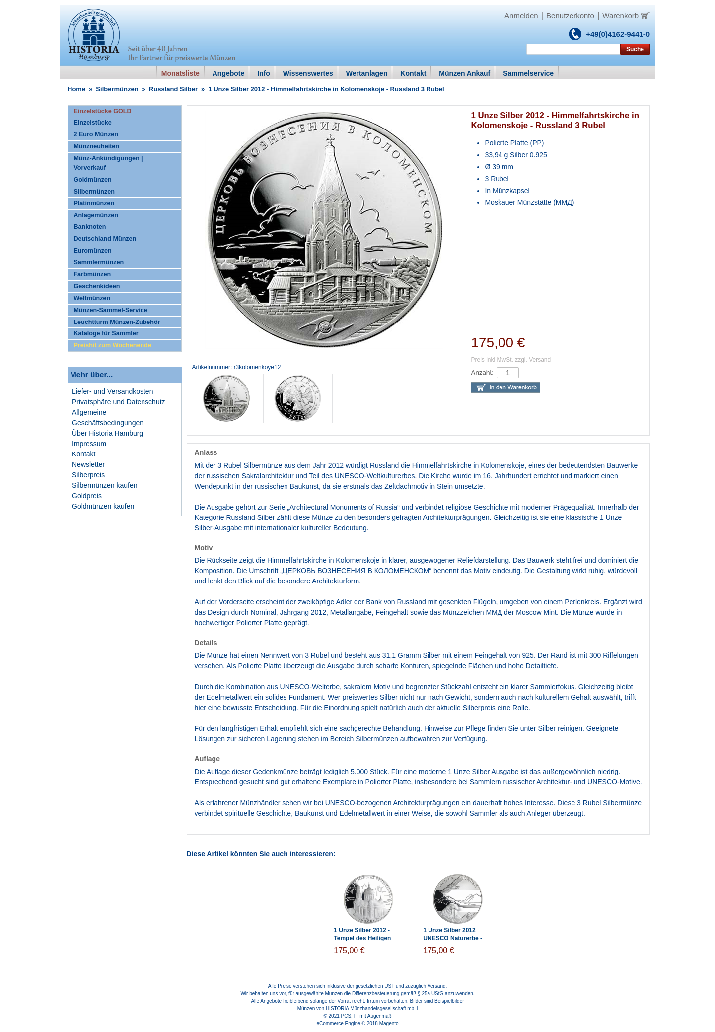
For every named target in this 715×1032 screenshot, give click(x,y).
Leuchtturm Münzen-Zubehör (116, 322)
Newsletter (88, 464)
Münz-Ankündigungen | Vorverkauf (108, 163)
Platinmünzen (93, 203)
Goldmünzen (92, 179)
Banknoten (89, 226)
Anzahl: (482, 372)
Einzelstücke (92, 122)
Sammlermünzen (98, 262)
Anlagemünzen (95, 215)
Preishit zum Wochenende (112, 345)
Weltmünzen (91, 298)
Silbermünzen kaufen (105, 485)
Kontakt (83, 454)
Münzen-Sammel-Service (110, 310)
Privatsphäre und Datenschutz (118, 402)
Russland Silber (173, 89)
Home (76, 89)
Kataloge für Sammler (105, 333)
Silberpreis (88, 475)
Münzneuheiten (96, 146)
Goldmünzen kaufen (103, 506)
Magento (389, 1023)
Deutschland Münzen (104, 238)
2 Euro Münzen (95, 134)
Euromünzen (92, 250)
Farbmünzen (92, 274)
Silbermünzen (117, 89)
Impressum (89, 444)
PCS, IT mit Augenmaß (366, 1016)
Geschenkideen (96, 286)
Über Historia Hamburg (107, 433)
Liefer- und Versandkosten (112, 391)
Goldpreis (87, 496)
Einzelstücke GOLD (102, 111)
